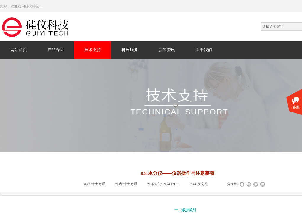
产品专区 (55, 50)
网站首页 (18, 50)
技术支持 (92, 50)
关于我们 (203, 50)
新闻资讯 (166, 50)
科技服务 (129, 50)
